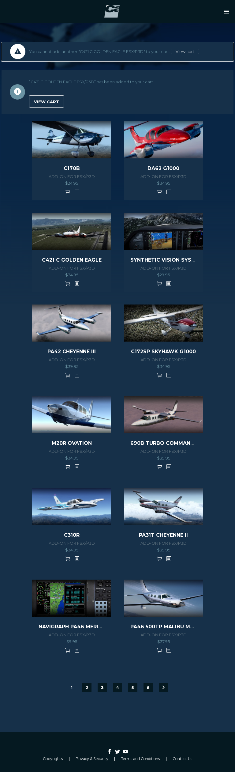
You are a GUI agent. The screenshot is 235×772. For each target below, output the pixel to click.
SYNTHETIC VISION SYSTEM (166, 260)
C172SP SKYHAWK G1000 (163, 351)
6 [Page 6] (148, 687)
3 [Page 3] (102, 687)
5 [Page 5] (133, 687)
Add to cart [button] (68, 191)
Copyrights (53, 759)
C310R (72, 535)
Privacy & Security (92, 759)
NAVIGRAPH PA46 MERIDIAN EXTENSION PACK (98, 627)
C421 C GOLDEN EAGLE (72, 260)
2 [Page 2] (87, 687)
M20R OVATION (72, 443)
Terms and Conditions (140, 759)
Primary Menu (226, 11)
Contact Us (182, 759)
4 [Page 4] (117, 687)
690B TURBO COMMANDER (165, 443)
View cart (185, 51)
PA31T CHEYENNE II (163, 535)
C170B (72, 168)
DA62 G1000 (163, 168)
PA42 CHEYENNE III (71, 351)
